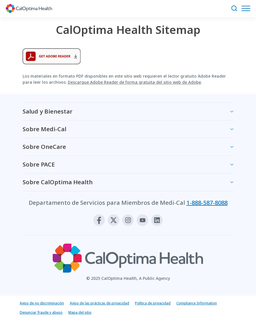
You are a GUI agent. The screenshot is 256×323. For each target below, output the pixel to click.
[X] (113, 220)
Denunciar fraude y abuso (41, 312)
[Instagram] (128, 220)
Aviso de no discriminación (42, 303)
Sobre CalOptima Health (58, 182)
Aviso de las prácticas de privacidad (99, 303)
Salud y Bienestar (47, 111)
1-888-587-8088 (207, 203)
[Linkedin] (157, 220)
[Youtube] (142, 220)
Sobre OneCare (44, 147)
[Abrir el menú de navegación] (247, 8)
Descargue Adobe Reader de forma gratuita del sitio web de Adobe (134, 82)
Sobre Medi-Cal (44, 129)
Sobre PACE (39, 164)
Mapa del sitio (80, 312)
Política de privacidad (153, 303)
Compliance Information (196, 303)
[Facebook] (99, 220)
